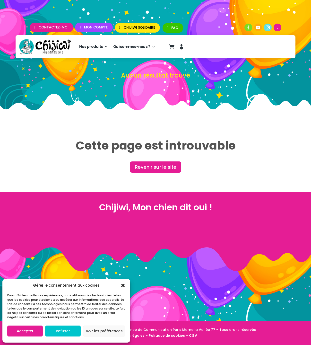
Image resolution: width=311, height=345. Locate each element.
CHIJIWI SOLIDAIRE (139, 27)
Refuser (63, 331)
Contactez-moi (54, 27)
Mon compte (96, 27)
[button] (123, 285)
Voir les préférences (104, 331)
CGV (193, 335)
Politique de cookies (167, 335)
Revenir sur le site (155, 167)
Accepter (25, 331)
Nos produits (91, 46)
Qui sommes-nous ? (131, 46)
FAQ (174, 27)
